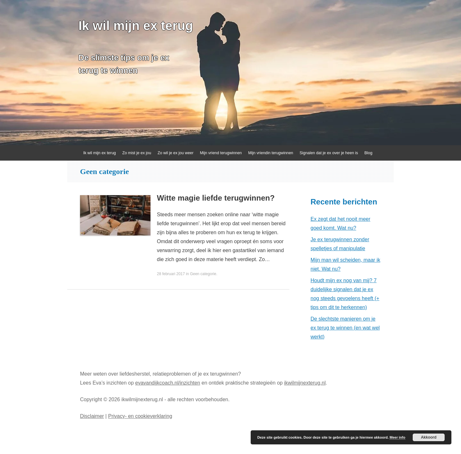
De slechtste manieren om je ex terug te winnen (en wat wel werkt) (345, 327)
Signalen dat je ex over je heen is (329, 153)
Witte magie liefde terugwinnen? (216, 198)
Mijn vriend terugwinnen (221, 153)
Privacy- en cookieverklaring (140, 416)
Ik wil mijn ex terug (135, 26)
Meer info (397, 437)
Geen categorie (203, 274)
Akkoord (429, 437)
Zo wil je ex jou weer (175, 153)
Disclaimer (92, 416)
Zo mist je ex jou (136, 153)
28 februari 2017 (171, 274)
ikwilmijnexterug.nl (305, 383)
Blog (368, 153)
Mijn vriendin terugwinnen (270, 153)
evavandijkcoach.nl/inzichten (167, 383)
